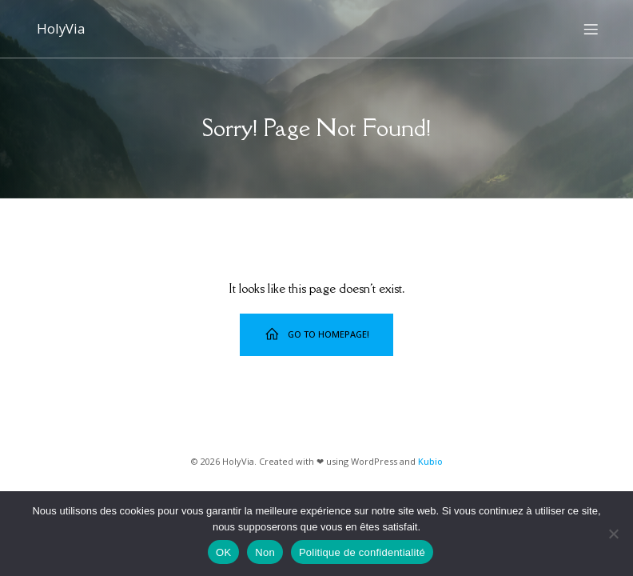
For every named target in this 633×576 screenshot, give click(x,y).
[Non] (613, 534)
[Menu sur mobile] (590, 28)
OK (223, 552)
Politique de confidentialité (362, 552)
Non (265, 552)
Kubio (430, 460)
